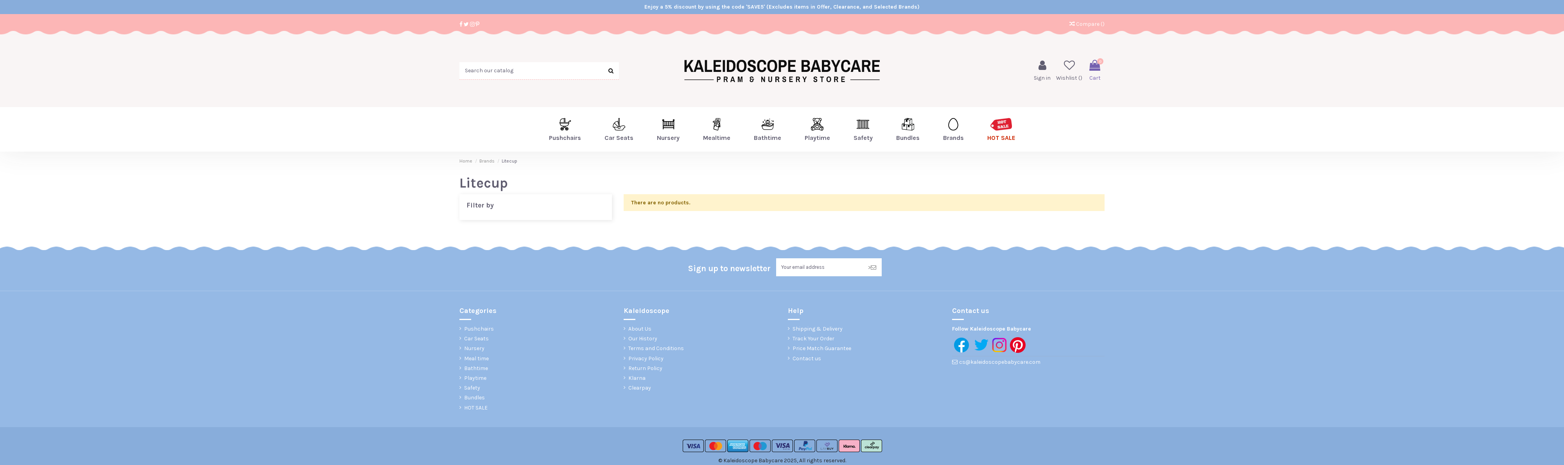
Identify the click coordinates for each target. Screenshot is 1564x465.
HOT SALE (476, 408)
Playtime (475, 379)
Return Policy (645, 369)
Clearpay (639, 389)
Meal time (476, 359)
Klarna (637, 379)
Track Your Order (813, 339)
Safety (472, 389)
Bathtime (476, 369)
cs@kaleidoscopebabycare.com (999, 363)
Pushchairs (479, 330)
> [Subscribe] (872, 268)
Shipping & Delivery (818, 330)
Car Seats (476, 339)
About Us (639, 330)
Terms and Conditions (656, 349)
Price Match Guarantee (822, 349)
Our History (642, 339)
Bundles (474, 398)
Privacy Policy (646, 359)
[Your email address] (819, 267)
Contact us (807, 359)
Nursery (474, 349)
